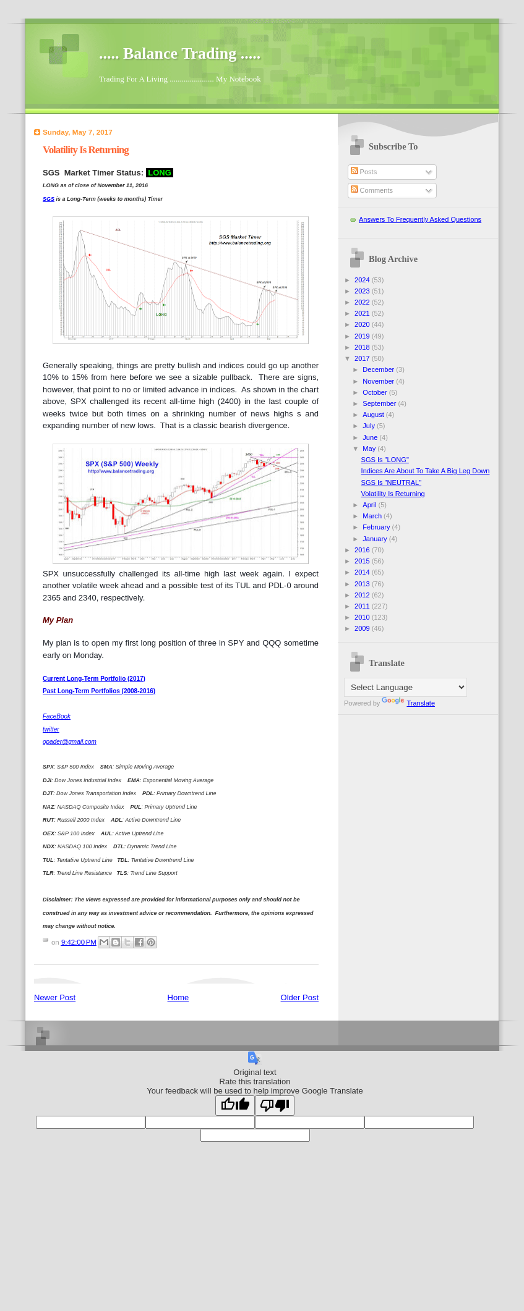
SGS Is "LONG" (385, 459)
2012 (363, 595)
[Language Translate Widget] (405, 687)
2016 (363, 550)
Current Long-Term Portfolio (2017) (94, 678)
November (379, 381)
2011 (363, 606)
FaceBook (57, 716)
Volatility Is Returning (393, 493)
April (370, 504)
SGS (48, 199)
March (373, 516)
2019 (363, 336)
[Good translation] (235, 1105)
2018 (363, 347)
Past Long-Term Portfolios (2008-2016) (99, 691)
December (379, 369)
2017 (363, 358)
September (380, 403)
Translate (408, 703)
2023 (363, 291)
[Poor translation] (274, 1105)
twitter (51, 729)
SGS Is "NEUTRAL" (391, 482)
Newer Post (54, 997)
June (371, 437)
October (376, 392)
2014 (363, 572)
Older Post (300, 997)
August (374, 414)
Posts (364, 171)
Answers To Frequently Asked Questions (420, 219)
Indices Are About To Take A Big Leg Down (425, 470)
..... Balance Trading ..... (179, 53)
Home (178, 997)
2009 (363, 628)
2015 (363, 561)
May (370, 448)
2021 (363, 313)
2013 (363, 584)
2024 (363, 280)
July (370, 425)
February (377, 527)
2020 (363, 324)
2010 (363, 617)
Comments (372, 190)
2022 (363, 302)
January (376, 538)
